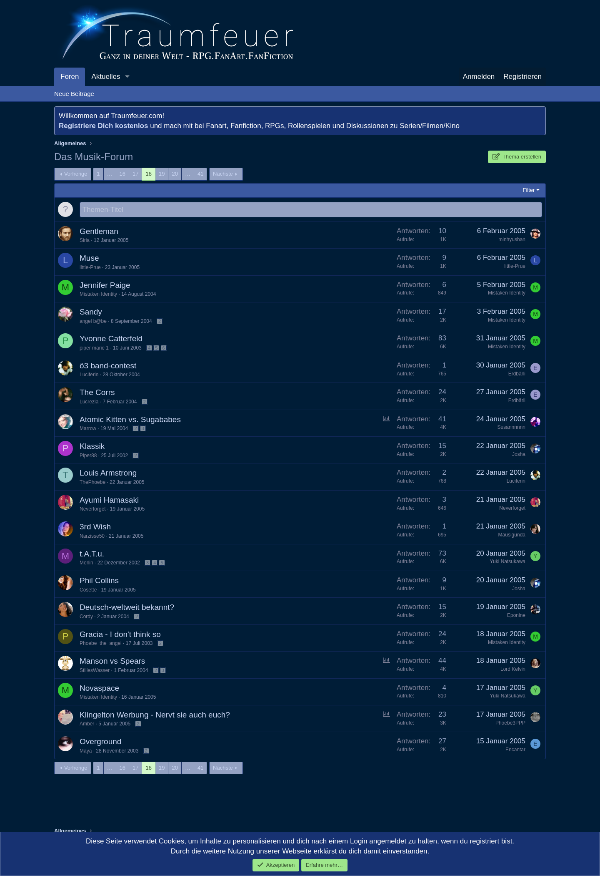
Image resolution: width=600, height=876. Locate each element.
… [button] (109, 174)
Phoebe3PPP (510, 723)
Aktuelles (105, 77)
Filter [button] (529, 190)
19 (162, 174)
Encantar (515, 750)
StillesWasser (95, 671)
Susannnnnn (511, 427)
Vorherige (76, 174)
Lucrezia (89, 402)
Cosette (88, 590)
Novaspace (99, 688)
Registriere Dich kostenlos (103, 126)
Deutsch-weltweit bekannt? (127, 607)
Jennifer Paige (105, 285)
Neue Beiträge (74, 93)
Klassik (92, 446)
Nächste (223, 174)
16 (122, 174)
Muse (89, 258)
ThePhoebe (92, 483)
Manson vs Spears (112, 661)
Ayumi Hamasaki (109, 500)
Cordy (86, 617)
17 (135, 174)
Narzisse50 (92, 536)
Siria (85, 241)
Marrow (88, 429)
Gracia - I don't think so (120, 634)
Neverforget (93, 509)
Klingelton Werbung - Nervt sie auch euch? (155, 715)
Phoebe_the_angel (101, 644)
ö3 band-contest (108, 366)
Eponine (516, 616)
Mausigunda (511, 535)
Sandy (91, 312)
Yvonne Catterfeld (111, 339)
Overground (100, 742)
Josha (518, 455)
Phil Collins (99, 580)
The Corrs (97, 392)
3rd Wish (95, 527)
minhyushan (511, 240)
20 (175, 174)
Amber (87, 724)
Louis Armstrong (108, 473)
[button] (127, 77)
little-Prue (90, 268)
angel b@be (93, 322)
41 (200, 174)
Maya (86, 751)
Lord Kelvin (512, 669)
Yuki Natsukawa (507, 562)
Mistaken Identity (98, 294)
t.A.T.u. (92, 554)
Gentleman (99, 231)
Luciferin (89, 375)
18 (148, 174)
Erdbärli (516, 374)
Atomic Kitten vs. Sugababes (130, 419)
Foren (69, 77)
